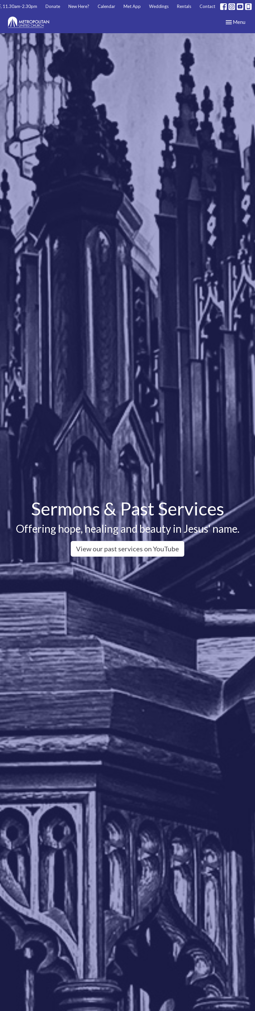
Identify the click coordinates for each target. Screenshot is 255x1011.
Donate (52, 6)
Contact (207, 6)
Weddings (159, 6)
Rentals (184, 6)
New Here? (78, 6)
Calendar (106, 6)
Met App (132, 6)
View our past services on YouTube (127, 549)
